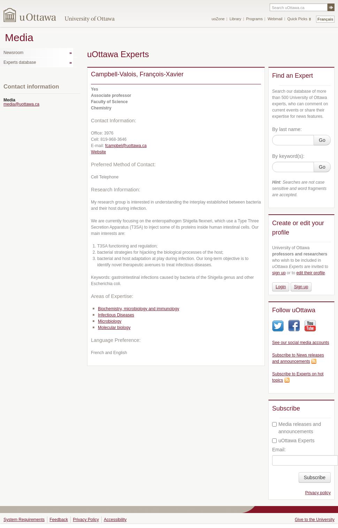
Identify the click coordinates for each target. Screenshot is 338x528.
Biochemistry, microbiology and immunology (138, 308)
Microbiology (109, 321)
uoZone (218, 19)
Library (235, 19)
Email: (279, 449)
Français (325, 19)
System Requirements (24, 519)
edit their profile (310, 272)
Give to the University (315, 519)
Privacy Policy (86, 519)
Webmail (275, 19)
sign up (279, 272)
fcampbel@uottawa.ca (126, 145)
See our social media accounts (300, 342)
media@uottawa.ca (21, 104)
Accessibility (115, 519)
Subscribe (314, 477)
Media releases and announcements (296, 427)
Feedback (58, 519)
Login (281, 286)
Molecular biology (114, 327)
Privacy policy (318, 492)
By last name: (287, 129)
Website (98, 152)
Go (322, 140)
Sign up (301, 286)
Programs (254, 19)
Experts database (19, 62)
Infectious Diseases (116, 315)
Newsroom (13, 52)
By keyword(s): (288, 156)
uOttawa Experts (293, 440)
